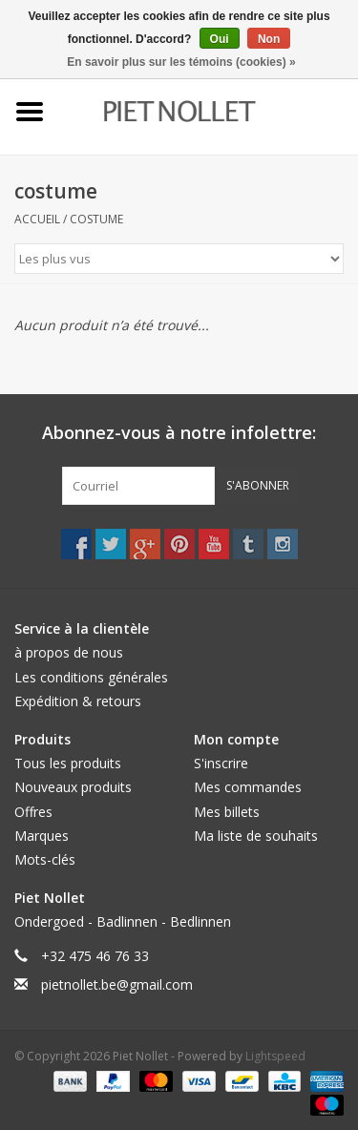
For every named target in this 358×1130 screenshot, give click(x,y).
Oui (219, 39)
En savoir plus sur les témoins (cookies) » (181, 62)
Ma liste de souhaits (256, 836)
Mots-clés (44, 859)
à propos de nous (68, 652)
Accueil (37, 219)
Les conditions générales (91, 677)
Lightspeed (275, 1056)
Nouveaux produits (73, 787)
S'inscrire (221, 763)
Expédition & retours (77, 701)
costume (96, 219)
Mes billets (227, 812)
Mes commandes (248, 787)
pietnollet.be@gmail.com (117, 984)
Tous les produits (67, 763)
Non (269, 39)
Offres (33, 812)
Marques (41, 836)
